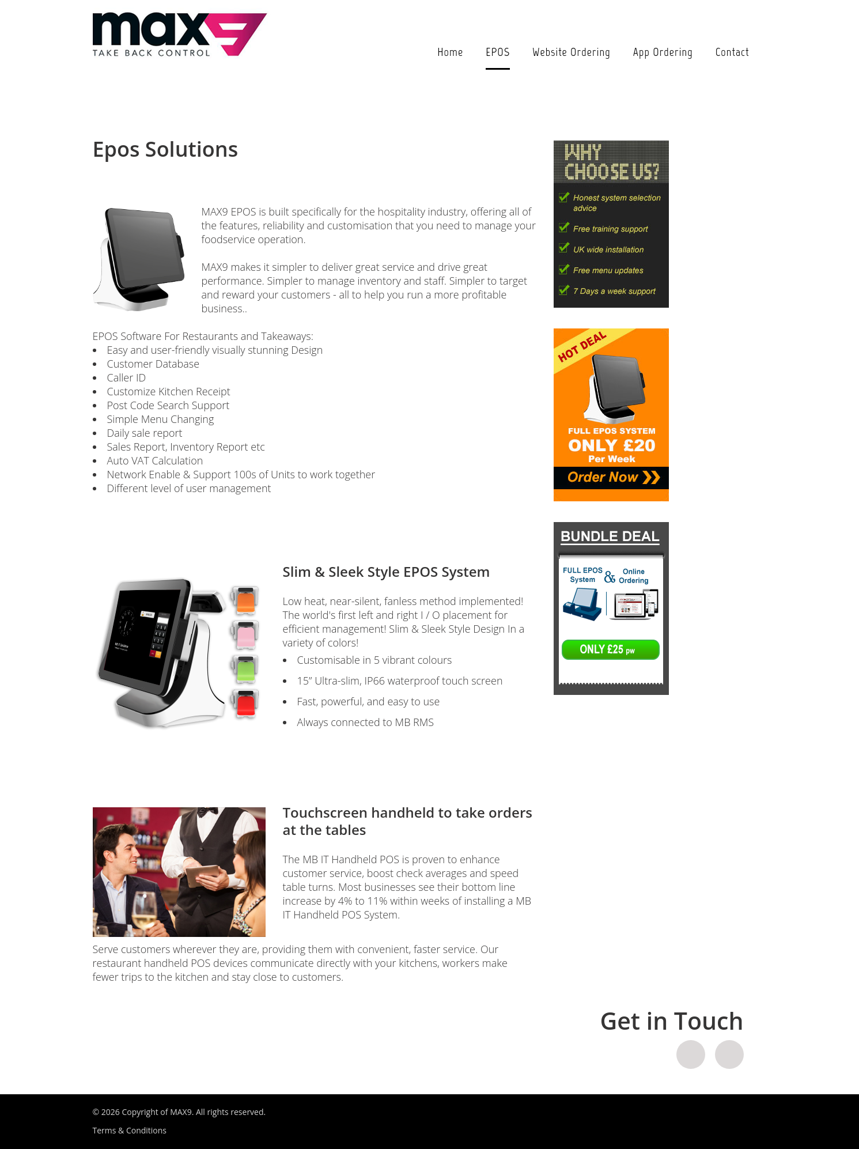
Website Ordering (571, 52)
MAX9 (181, 1111)
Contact (733, 52)
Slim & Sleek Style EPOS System (386, 571)
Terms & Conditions (130, 1130)
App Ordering (663, 52)
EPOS (498, 52)
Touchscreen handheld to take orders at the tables (407, 821)
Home (450, 52)
